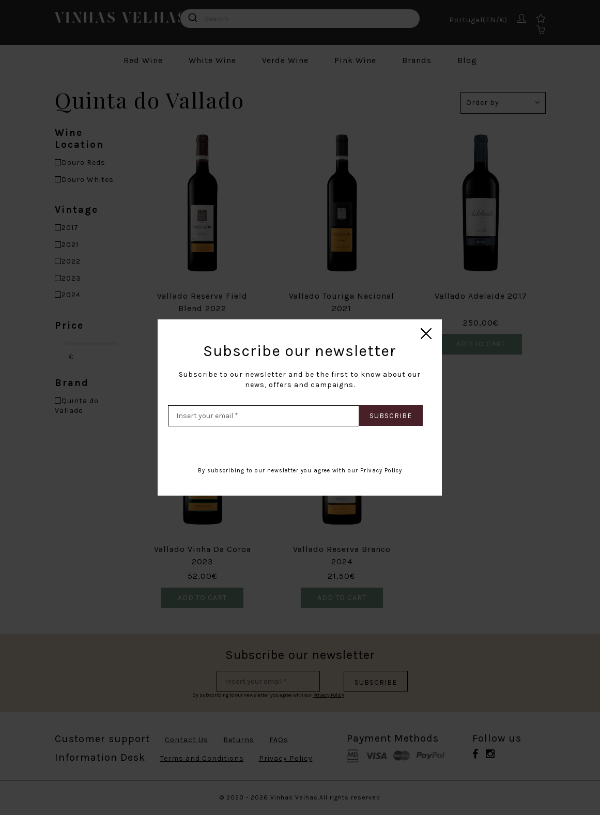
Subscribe (391, 415)
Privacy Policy (381, 470)
